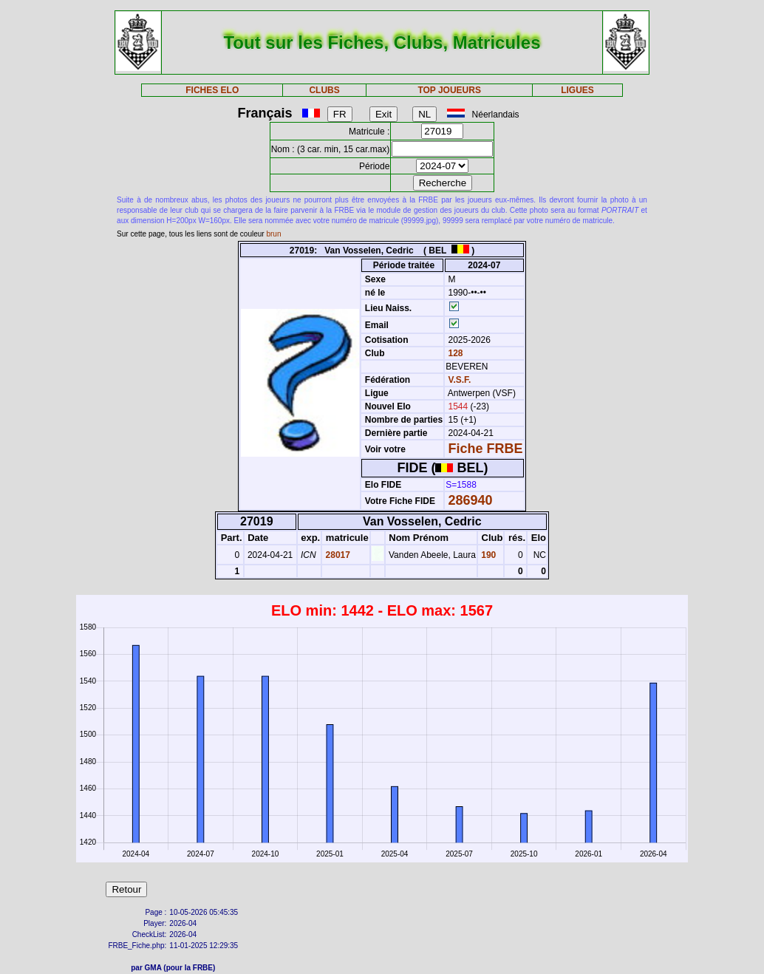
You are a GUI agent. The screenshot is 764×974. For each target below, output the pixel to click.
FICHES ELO (212, 90)
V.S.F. (459, 380)
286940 (470, 500)
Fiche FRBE (485, 448)
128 (454, 353)
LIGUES (577, 90)
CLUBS (324, 90)
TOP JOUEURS (449, 90)
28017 (336, 555)
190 (487, 555)
